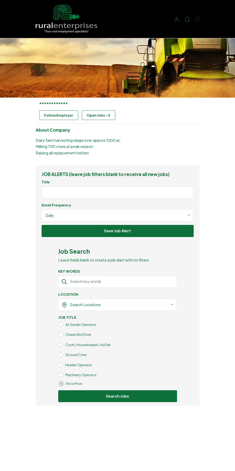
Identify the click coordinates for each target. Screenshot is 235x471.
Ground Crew (75, 354)
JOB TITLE (67, 317)
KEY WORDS (69, 271)
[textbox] (114, 304)
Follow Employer (58, 115)
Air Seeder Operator (80, 324)
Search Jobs (117, 396)
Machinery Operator (81, 375)
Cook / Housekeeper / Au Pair (88, 345)
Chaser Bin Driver (78, 334)
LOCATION (68, 294)
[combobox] (118, 215)
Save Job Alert (117, 230)
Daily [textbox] (49, 215)
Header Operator (78, 365)
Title (46, 182)
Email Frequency (56, 205)
